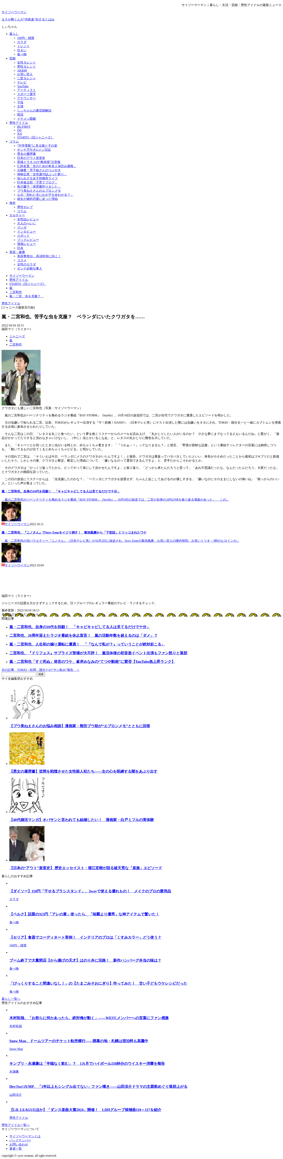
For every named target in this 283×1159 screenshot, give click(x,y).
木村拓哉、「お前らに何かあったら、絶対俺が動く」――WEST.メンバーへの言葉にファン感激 (89, 1018)
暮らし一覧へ (11, 998)
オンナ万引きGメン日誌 (34, 149)
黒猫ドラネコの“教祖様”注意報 (38, 162)
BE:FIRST (23, 126)
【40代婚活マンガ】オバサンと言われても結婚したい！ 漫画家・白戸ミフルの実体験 (81, 820)
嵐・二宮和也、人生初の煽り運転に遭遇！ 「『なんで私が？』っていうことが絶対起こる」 (87, 644)
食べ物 (22, 54)
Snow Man (16, 1049)
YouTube (22, 86)
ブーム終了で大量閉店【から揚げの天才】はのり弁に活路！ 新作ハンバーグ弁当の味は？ (85, 960)
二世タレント (26, 78)
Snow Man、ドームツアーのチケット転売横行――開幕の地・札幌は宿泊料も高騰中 (78, 1041)
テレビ (22, 82)
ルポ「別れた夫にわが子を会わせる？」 (45, 194)
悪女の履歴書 (26, 153)
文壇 (20, 106)
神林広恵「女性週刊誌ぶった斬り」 (42, 174)
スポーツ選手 (26, 94)
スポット (23, 235)
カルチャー (17, 215)
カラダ (22, 42)
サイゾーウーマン (14, 12)
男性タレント (26, 66)
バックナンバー (20, 1140)
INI (19, 130)
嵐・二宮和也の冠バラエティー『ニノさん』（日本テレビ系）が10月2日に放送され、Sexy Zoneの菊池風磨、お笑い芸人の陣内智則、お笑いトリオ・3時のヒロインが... (120, 540)
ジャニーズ (17, 336)
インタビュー (26, 231)
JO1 (19, 133)
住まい (22, 50)
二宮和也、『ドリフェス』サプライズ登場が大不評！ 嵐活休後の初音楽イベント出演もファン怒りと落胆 (98, 653)
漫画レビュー (26, 244)
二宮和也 (15, 344)
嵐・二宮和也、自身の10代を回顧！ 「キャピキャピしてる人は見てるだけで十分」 (61, 491)
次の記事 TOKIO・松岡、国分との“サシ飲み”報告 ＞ (41, 669)
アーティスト (26, 90)
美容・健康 (17, 252)
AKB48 (22, 70)
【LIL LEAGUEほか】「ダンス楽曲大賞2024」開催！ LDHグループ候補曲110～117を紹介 (85, 1110)
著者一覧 (15, 1148)
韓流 (20, 114)
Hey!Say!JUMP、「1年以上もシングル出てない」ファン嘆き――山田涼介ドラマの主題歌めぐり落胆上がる (98, 1087)
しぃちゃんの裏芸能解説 (34, 110)
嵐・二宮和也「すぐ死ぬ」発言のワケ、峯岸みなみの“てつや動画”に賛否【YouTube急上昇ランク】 (92, 662)
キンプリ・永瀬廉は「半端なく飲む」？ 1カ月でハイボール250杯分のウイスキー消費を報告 (87, 1063)
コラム (14, 141)
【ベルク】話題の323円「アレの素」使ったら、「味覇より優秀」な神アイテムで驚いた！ (84, 914)
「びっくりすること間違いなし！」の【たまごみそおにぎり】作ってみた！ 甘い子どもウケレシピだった (98, 983)
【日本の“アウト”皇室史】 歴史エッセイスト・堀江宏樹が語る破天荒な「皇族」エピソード (85, 868)
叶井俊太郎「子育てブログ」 (37, 182)
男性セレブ (25, 207)
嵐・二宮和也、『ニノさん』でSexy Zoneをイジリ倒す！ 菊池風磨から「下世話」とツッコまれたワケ (74, 532)
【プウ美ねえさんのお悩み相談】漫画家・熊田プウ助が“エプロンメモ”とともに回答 (79, 726)
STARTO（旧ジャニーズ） (35, 137)
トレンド (23, 46)
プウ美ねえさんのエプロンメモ (39, 190)
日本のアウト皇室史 (31, 158)
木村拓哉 (15, 1026)
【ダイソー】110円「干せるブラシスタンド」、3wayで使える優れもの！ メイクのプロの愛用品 (90, 891)
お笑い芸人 (25, 74)
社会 (20, 248)
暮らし (14, 33)
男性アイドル (18, 122)
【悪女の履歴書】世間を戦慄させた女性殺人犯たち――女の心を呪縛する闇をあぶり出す (83, 771)
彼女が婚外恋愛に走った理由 (37, 198)
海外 (12, 203)
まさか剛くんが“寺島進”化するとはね (28, 19)
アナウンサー (26, 98)
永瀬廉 (14, 1071)
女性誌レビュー (28, 219)
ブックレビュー (28, 239)
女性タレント (26, 62)
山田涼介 (15, 1094)
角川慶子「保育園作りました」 (39, 186)
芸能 (12, 58)
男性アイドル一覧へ (16, 1125)
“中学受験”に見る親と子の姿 (37, 145)
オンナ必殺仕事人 (29, 268)
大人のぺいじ (26, 223)
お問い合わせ (18, 1144)
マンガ (22, 227)
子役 (20, 102)
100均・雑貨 (25, 38)
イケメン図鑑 (26, 118)
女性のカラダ (26, 264)
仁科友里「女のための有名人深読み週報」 (46, 166)
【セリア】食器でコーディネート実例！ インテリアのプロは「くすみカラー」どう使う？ (85, 937)
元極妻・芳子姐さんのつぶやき (39, 170)
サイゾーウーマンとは (25, 1136)
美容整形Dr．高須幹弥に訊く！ (39, 256)
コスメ (22, 260)
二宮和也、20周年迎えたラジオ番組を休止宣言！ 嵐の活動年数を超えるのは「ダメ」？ (83, 635)
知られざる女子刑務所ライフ (37, 178)
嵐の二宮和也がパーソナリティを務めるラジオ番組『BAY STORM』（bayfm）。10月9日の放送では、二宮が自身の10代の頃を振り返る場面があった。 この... (115, 499)
